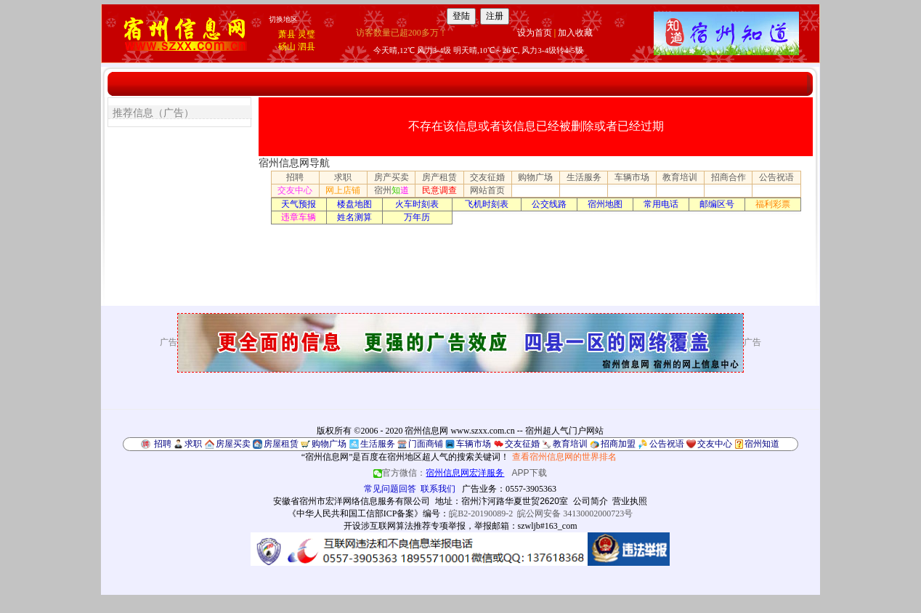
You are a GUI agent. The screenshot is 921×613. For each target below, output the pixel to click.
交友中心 (294, 190)
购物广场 (535, 177)
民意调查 (439, 190)
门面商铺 (425, 444)
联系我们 (438, 489)
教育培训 (679, 177)
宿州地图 (605, 204)
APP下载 (529, 473)
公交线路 (549, 204)
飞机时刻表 (486, 204)
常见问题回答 (390, 489)
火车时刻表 (417, 204)
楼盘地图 (354, 204)
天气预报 (298, 204)
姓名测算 (354, 217)
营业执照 (629, 501)
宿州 (391, 190)
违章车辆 (298, 217)
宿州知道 (761, 444)
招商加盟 (618, 444)
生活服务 (584, 177)
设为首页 (534, 33)
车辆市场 (631, 177)
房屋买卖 (233, 444)
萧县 (287, 34)
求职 (343, 177)
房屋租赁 (281, 444)
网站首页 (487, 190)
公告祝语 (776, 177)
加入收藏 (575, 33)
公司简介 (590, 501)
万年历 (417, 217)
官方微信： (439, 473)
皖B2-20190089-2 (481, 513)
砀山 (287, 46)
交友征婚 (487, 177)
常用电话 (661, 204)
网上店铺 (342, 190)
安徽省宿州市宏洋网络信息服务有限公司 (351, 501)
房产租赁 (439, 177)
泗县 (306, 46)
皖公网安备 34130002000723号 (575, 513)
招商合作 (728, 177)
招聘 (295, 177)
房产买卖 (391, 177)
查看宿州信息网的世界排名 (564, 457)
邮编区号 (716, 204)
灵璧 (306, 34)
